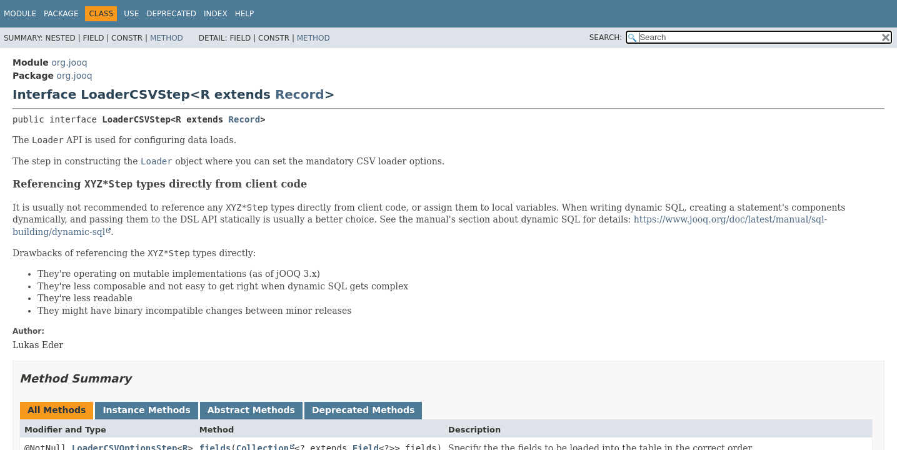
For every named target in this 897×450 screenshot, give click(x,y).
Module (20, 13)
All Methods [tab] (57, 410)
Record (299, 94)
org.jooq (69, 63)
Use (131, 13)
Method (166, 38)
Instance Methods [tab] (146, 410)
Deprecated (171, 13)
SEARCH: (606, 37)
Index (216, 13)
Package (61, 13)
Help (244, 13)
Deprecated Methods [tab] (363, 410)
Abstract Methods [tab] (251, 410)
